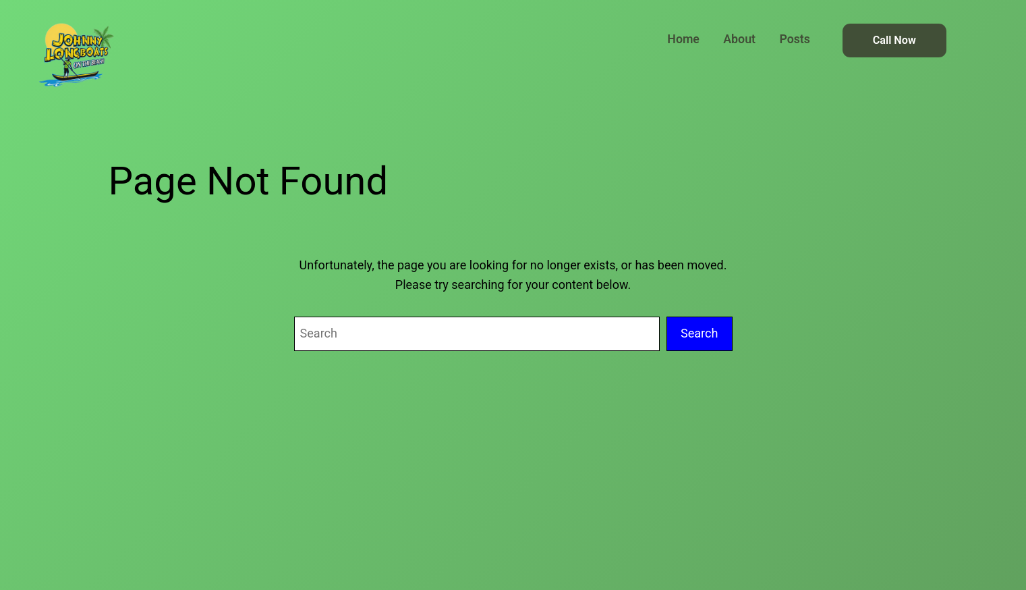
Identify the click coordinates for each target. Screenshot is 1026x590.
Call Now (894, 40)
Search (699, 333)
